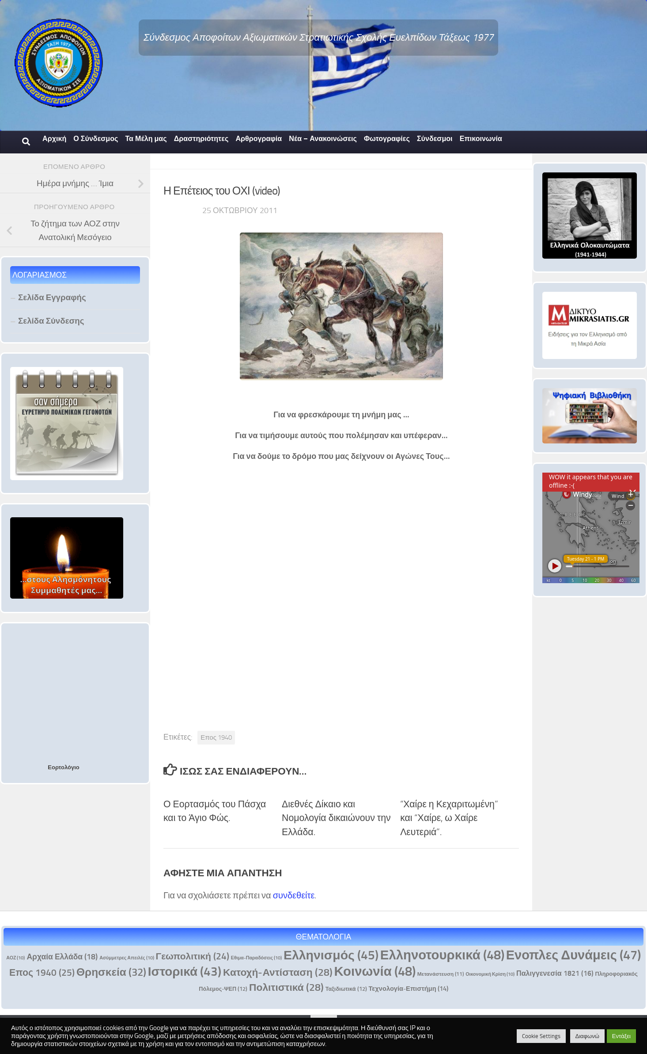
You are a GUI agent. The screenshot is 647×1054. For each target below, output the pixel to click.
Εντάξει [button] (621, 1036)
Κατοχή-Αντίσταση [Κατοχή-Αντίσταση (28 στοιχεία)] (277, 972)
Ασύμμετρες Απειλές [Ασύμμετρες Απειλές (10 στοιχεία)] (126, 958)
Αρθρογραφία (258, 138)
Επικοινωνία (481, 138)
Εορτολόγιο (63, 767)
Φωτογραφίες (387, 138)
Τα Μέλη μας (145, 138)
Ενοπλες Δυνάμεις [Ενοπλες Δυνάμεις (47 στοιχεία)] (573, 954)
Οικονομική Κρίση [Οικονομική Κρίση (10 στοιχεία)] (490, 974)
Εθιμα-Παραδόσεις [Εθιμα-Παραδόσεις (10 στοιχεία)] (256, 958)
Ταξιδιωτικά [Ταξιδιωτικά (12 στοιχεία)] (346, 988)
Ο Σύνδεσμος (95, 138)
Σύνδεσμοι (435, 138)
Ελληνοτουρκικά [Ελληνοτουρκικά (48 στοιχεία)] (442, 954)
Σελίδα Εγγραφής (52, 297)
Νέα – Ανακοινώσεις (323, 138)
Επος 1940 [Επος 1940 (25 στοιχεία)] (42, 972)
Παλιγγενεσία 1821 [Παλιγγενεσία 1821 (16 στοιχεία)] (555, 973)
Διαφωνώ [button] (587, 1036)
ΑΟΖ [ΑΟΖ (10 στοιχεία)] (15, 958)
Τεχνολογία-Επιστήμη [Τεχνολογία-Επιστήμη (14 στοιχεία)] (408, 989)
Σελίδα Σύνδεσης (51, 321)
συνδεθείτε (294, 895)
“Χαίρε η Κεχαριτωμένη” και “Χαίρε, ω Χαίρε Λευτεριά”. (449, 818)
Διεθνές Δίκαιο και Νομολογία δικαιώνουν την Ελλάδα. (336, 818)
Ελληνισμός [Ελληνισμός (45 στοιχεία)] (331, 954)
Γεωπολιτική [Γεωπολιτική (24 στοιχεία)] (192, 956)
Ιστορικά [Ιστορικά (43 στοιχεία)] (184, 971)
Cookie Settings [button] (541, 1036)
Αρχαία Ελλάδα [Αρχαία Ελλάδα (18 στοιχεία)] (62, 956)
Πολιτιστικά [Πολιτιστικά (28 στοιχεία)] (286, 987)
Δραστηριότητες (201, 138)
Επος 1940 (216, 737)
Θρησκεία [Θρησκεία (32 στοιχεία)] (111, 972)
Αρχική (54, 138)
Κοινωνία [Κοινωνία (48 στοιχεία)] (375, 971)
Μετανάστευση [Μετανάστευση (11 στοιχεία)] (440, 974)
